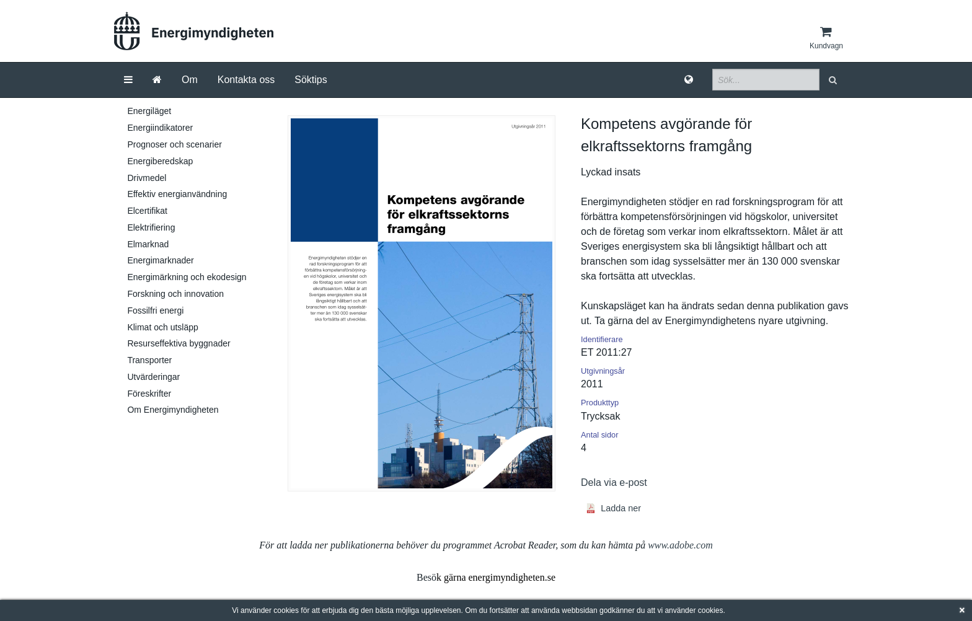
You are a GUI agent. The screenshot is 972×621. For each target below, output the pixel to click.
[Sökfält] (766, 79)
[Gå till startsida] (157, 80)
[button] (834, 79)
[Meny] (128, 80)
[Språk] (688, 80)
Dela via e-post (614, 482)
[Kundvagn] (826, 38)
